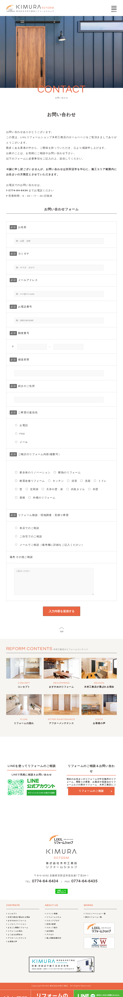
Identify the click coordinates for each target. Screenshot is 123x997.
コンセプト (24, 692)
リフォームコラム (53, 922)
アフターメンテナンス (61, 728)
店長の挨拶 (50, 929)
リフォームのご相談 (91, 795)
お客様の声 (99, 728)
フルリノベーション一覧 (95, 918)
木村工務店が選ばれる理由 (99, 692)
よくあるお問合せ (14, 939)
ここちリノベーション (16, 929)
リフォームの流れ (24, 728)
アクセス (49, 939)
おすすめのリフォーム (61, 692)
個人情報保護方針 (53, 943)
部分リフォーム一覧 (93, 922)
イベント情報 (51, 918)
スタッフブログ (52, 925)
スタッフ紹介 (51, 932)
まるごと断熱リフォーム (17, 932)
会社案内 (49, 936)
